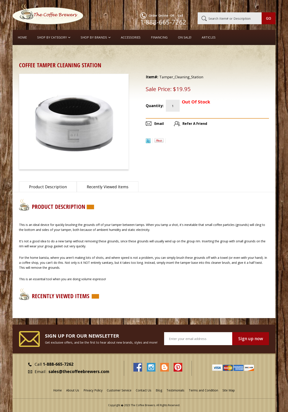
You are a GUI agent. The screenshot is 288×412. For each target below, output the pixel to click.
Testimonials (175, 390)
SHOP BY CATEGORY (52, 37)
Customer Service (219, 5)
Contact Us (143, 390)
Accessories (131, 37)
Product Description (48, 186)
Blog (238, 5)
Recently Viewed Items (107, 186)
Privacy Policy (92, 390)
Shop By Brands (94, 37)
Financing (159, 37)
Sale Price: (159, 89)
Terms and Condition (203, 390)
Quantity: (155, 105)
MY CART (267, 5)
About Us (196, 5)
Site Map (228, 390)
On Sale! (184, 37)
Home (22, 37)
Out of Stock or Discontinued (75, 53)
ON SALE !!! (41, 53)
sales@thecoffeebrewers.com (78, 371)
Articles (209, 37)
